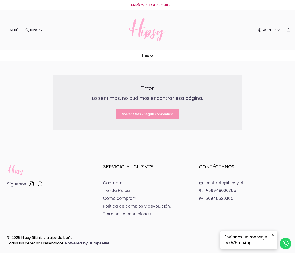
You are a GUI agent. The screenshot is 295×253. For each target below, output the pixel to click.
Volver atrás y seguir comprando (147, 114)
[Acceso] (268, 30)
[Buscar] (34, 30)
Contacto (112, 183)
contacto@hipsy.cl (221, 183)
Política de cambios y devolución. (137, 206)
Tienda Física (116, 190)
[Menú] (11, 30)
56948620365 (216, 198)
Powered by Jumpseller (87, 243)
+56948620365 (217, 190)
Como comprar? (119, 198)
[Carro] (289, 30)
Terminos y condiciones (127, 214)
